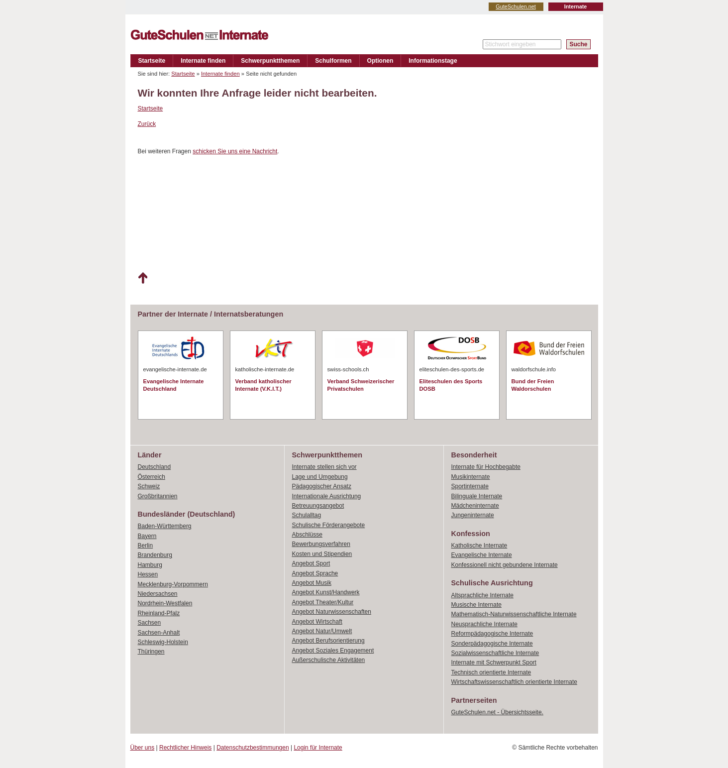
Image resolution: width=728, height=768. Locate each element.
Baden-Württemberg (165, 526)
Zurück (147, 123)
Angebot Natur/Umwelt (322, 631)
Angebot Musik (311, 582)
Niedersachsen (158, 593)
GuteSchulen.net (515, 6)
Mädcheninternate (475, 505)
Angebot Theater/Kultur (323, 602)
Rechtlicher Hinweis (185, 747)
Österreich (151, 476)
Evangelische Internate (481, 554)
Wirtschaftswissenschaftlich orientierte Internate (514, 681)
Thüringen (151, 651)
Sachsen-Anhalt (159, 632)
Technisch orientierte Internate (491, 672)
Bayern (147, 536)
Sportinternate (470, 486)
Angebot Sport (311, 563)
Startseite (152, 60)
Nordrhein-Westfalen (165, 603)
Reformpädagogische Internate (492, 633)
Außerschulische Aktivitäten (328, 660)
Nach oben (142, 278)
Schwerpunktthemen (270, 60)
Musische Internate (476, 604)
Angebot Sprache (315, 573)
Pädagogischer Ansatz (321, 486)
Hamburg (150, 564)
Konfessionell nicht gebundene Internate (504, 564)
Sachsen (149, 622)
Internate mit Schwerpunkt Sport (493, 662)
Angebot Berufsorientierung (328, 640)
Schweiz (149, 486)
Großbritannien (158, 496)
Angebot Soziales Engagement (333, 650)
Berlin (145, 545)
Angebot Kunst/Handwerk (326, 592)
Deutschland (154, 466)
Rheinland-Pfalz (159, 613)
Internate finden (203, 60)
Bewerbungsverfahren (321, 544)
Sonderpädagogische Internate (492, 643)
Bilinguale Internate (477, 496)
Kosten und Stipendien (322, 553)
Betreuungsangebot (318, 505)
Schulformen (333, 60)
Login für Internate (318, 747)
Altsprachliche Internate (482, 595)
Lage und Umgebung (320, 476)
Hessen (148, 574)
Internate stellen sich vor (324, 466)
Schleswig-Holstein (163, 642)
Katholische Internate (479, 545)
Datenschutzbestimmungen (252, 747)
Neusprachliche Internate (484, 624)
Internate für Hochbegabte (485, 466)
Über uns (142, 747)
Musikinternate (470, 476)
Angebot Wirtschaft (317, 621)
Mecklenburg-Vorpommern (173, 584)
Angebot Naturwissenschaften (331, 611)
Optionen (380, 60)
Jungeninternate (472, 515)
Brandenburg (155, 554)
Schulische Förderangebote (328, 525)
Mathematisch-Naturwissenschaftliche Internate (514, 614)
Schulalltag (306, 515)
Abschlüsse (307, 534)
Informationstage (433, 60)
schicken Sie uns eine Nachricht (235, 151)
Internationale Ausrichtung (326, 496)
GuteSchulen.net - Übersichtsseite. (497, 712)
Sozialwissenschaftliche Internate (495, 653)
